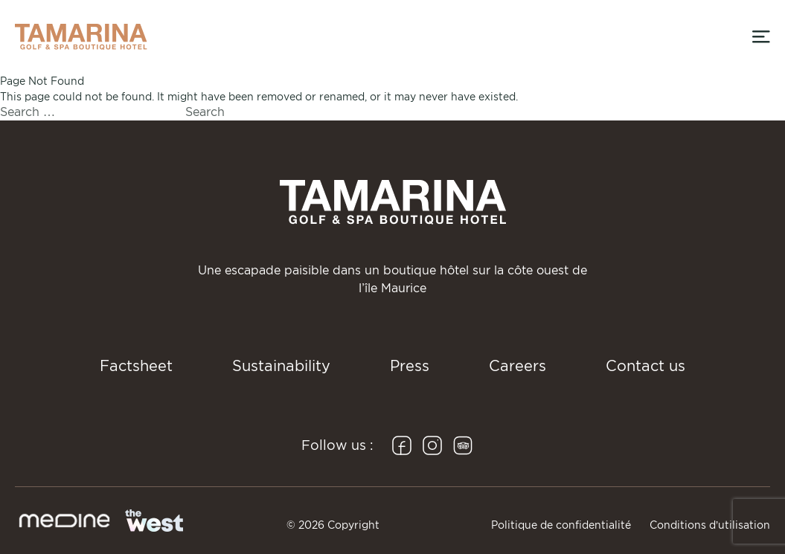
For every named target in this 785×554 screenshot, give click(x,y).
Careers (517, 366)
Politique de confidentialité (561, 525)
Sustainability (281, 366)
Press (409, 366)
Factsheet (136, 366)
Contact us (645, 366)
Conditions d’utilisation (710, 525)
